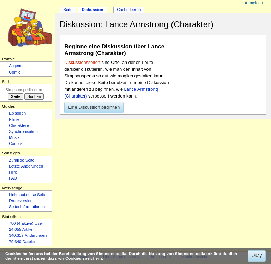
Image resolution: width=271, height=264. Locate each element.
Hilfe (13, 172)
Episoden (17, 113)
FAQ (13, 178)
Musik (14, 137)
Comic (14, 72)
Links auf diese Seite (27, 195)
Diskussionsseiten (82, 62)
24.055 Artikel (21, 229)
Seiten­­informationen (27, 207)
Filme (14, 119)
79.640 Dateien (22, 242)
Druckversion (20, 201)
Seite (67, 9)
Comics (15, 143)
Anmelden (254, 3)
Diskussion (92, 9)
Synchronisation (23, 131)
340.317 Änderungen (28, 235)
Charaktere (19, 125)
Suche (7, 82)
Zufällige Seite (22, 160)
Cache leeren (129, 9)
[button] (94, 107)
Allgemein (17, 66)
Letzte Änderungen (26, 166)
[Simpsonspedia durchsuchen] (26, 90)
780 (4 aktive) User (26, 223)
